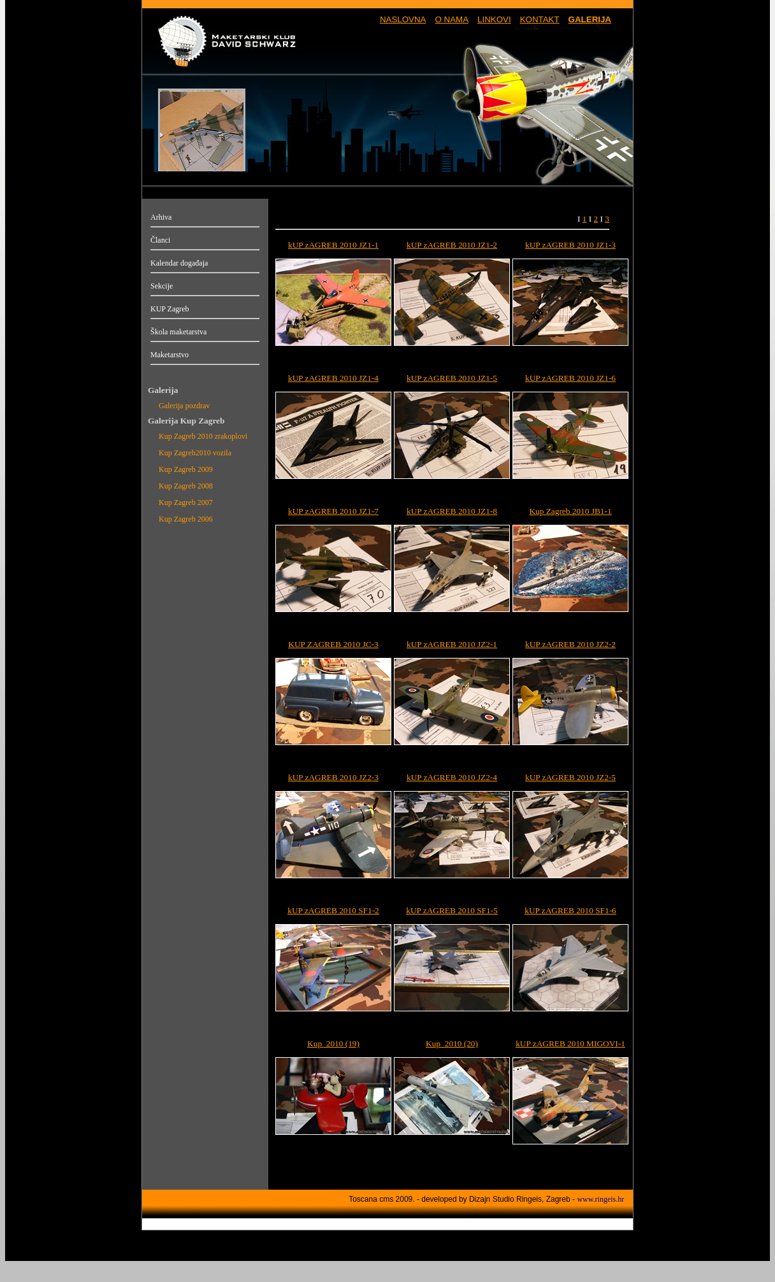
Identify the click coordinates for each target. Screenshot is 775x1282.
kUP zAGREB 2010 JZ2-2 (570, 644)
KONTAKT (540, 19)
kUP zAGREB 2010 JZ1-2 (452, 245)
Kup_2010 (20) (452, 1043)
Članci (160, 240)
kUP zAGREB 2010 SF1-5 (452, 910)
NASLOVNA (403, 19)
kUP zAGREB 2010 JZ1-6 (570, 378)
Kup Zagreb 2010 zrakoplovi (203, 436)
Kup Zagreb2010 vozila (195, 452)
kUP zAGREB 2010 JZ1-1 (333, 245)
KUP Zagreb (169, 308)
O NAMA (451, 19)
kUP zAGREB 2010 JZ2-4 (452, 777)
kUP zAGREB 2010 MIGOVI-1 (570, 1043)
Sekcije (161, 285)
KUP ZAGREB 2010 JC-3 (333, 644)
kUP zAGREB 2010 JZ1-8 (452, 511)
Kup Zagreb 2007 (186, 502)
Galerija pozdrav (184, 405)
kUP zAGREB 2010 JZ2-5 (570, 777)
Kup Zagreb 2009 (186, 469)
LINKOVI (494, 19)
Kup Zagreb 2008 (186, 485)
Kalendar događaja (179, 263)
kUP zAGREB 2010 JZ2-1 (452, 644)
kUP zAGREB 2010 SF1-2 (333, 910)
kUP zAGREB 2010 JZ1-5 (452, 378)
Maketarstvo (169, 354)
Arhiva (160, 217)
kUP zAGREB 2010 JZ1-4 (333, 378)
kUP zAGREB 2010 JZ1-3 (570, 245)
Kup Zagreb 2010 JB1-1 (570, 511)
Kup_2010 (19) (333, 1043)
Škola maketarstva (178, 331)
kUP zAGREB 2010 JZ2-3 (333, 777)
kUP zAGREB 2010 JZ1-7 (333, 511)
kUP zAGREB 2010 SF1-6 (570, 910)
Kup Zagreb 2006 (186, 519)
